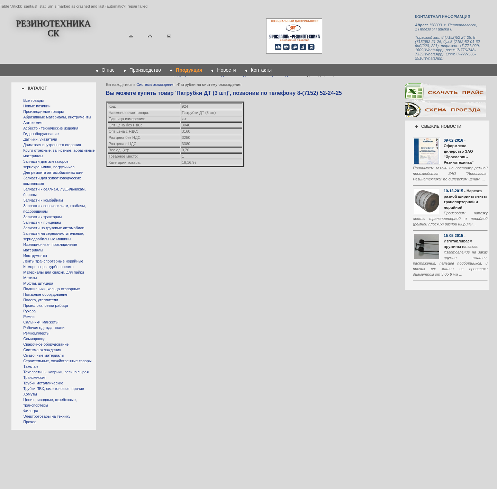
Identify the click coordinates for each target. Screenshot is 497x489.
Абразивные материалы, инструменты (57, 117)
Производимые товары (43, 111)
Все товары (33, 100)
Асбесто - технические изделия (50, 128)
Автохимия (32, 123)
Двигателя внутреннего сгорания (52, 145)
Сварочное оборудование (46, 344)
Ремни (29, 316)
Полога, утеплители (40, 300)
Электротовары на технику (46, 416)
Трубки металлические (43, 383)
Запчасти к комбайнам (43, 200)
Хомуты (30, 394)
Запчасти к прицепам (42, 222)
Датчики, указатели (40, 139)
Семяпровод (34, 339)
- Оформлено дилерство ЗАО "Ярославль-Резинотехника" (458, 151)
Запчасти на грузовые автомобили (53, 228)
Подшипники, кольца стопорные (51, 289)
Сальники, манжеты (40, 322)
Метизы (30, 278)
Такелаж (30, 366)
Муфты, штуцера (38, 283)
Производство (145, 70)
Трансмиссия (34, 377)
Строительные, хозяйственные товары (57, 361)
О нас (108, 70)
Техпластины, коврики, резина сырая (56, 372)
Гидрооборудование (41, 134)
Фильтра (30, 411)
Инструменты (35, 256)
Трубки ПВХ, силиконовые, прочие (53, 388)
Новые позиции (37, 106)
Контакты (261, 70)
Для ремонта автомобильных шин (53, 172)
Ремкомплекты (36, 333)
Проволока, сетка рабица (45, 305)
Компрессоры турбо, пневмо (48, 267)
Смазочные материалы (43, 355)
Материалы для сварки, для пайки (53, 272)
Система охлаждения (42, 350)
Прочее (29, 422)
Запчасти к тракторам (42, 217)
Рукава (29, 311)
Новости (226, 70)
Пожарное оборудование (45, 294)
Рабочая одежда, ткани (43, 328)
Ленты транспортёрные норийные (53, 261)
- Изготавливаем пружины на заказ (461, 241)
